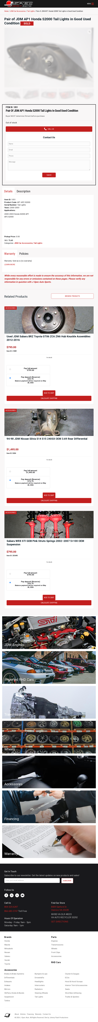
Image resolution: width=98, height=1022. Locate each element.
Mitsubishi (8, 948)
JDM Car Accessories (18, 11)
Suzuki (7, 960)
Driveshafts (39, 978)
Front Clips (55, 952)
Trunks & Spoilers (72, 997)
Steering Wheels (41, 993)
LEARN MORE (9, 264)
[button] (90, 3)
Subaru (7, 956)
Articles (23, 1014)
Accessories (56, 956)
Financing (30, 1014)
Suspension (9, 997)
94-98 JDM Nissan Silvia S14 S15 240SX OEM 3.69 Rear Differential (47, 438)
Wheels (54, 948)
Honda (7, 941)
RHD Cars (56, 962)
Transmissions (57, 945)
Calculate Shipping (49, 398)
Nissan (7, 952)
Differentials (9, 978)
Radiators (39, 989)
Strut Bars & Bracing (73, 993)
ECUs (67, 978)
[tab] (8, 191)
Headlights (39, 981)
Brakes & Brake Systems (14, 974)
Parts (54, 937)
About (17, 1014)
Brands (7, 937)
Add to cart (49, 393)
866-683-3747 (11, 911)
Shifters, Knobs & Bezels (14, 993)
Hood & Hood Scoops (74, 981)
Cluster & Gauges (72, 974)
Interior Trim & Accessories (76, 985)
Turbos (7, 1000)
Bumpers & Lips (41, 974)
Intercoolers (40, 985)
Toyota (7, 964)
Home (6, 11)
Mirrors (7, 989)
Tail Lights (31, 11)
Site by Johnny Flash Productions (56, 1018)
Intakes (7, 985)
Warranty (38, 1014)
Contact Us (47, 1014)
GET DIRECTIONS (59, 921)
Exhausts (8, 981)
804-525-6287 (11, 907)
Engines (54, 941)
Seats (67, 989)
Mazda (7, 945)
